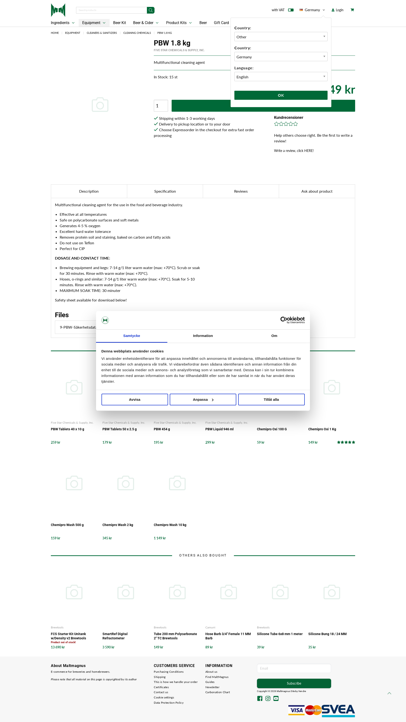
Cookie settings (164, 697)
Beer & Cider (146, 22)
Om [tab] (274, 336)
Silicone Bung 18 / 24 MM (327, 634)
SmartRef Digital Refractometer (115, 636)
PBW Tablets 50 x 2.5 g (119, 429)
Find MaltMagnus (217, 677)
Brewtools (57, 627)
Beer (203, 22)
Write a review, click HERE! (294, 151)
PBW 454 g (162, 429)
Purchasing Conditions (169, 671)
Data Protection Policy (169, 702)
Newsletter (212, 687)
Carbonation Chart (217, 692)
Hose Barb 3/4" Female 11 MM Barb (228, 636)
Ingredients (63, 22)
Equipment (94, 22)
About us (211, 671)
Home (55, 32)
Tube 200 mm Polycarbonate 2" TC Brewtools (175, 636)
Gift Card (221, 22)
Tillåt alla (271, 399)
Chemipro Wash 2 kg (117, 525)
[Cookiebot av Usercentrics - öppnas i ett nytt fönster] (284, 320)
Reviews (241, 191)
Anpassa (203, 399)
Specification (165, 191)
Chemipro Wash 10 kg (170, 525)
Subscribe (294, 683)
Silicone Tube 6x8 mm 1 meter (280, 634)
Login (337, 10)
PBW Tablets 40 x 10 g (67, 429)
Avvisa (134, 399)
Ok (281, 95)
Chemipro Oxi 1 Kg (322, 429)
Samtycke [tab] (131, 336)
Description (89, 191)
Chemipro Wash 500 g (67, 525)
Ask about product (317, 191)
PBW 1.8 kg (164, 32)
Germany (313, 10)
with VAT (283, 11)
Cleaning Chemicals (137, 32)
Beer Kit (119, 22)
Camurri (210, 627)
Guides (210, 682)
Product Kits (179, 22)
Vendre (302, 691)
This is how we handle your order (176, 682)
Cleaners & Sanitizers (102, 32)
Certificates (161, 687)
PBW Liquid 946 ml (219, 429)
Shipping (159, 677)
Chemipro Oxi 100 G (272, 429)
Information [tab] (203, 336)
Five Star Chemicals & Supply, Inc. (179, 50)
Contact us (161, 692)
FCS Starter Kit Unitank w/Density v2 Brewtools (68, 636)
